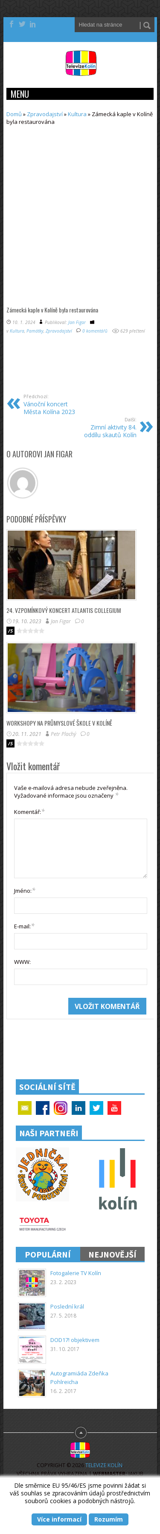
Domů (14, 114)
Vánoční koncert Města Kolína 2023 (52, 404)
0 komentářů (95, 331)
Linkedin (78, 1108)
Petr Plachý (63, 734)
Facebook (42, 1108)
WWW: (22, 962)
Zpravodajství (45, 114)
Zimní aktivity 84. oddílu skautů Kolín (107, 427)
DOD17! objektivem (74, 1340)
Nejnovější (112, 1254)
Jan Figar (77, 322)
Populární (48, 1254)
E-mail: (24, 926)
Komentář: (29, 811)
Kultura (77, 114)
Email (25, 1108)
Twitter (96, 1108)
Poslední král (67, 1306)
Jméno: (24, 890)
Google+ (60, 1108)
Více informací (59, 1519)
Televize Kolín (103, 1465)
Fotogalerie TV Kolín (75, 1273)
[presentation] (79, 1014)
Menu (20, 94)
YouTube (114, 1108)
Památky (35, 331)
